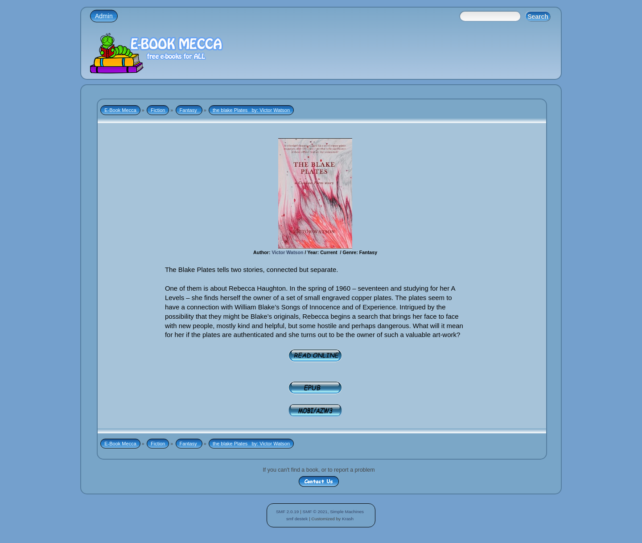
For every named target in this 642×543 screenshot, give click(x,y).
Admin (104, 16)
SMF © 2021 (315, 511)
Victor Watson (286, 252)
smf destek (297, 518)
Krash (348, 518)
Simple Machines (347, 511)
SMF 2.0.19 (287, 511)
